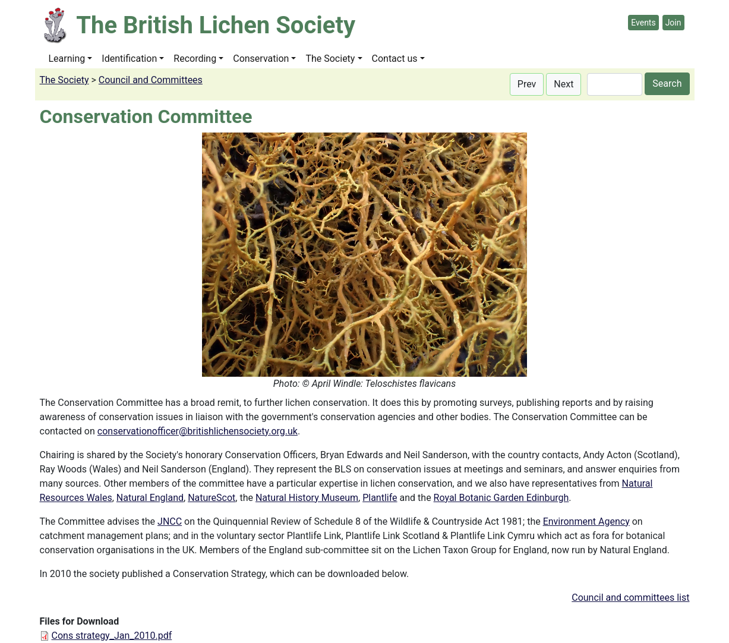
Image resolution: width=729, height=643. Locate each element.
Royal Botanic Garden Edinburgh (501, 497)
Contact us (395, 58)
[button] (527, 84)
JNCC (169, 521)
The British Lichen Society (215, 25)
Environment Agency (586, 521)
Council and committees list (630, 597)
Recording (194, 58)
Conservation (261, 58)
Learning (67, 58)
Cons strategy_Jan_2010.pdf (112, 635)
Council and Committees (151, 80)
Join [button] (673, 22)
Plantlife (379, 497)
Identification (129, 58)
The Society (330, 58)
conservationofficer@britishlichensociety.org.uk (197, 431)
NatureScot (211, 497)
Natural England (150, 497)
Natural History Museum (306, 497)
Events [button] (643, 22)
